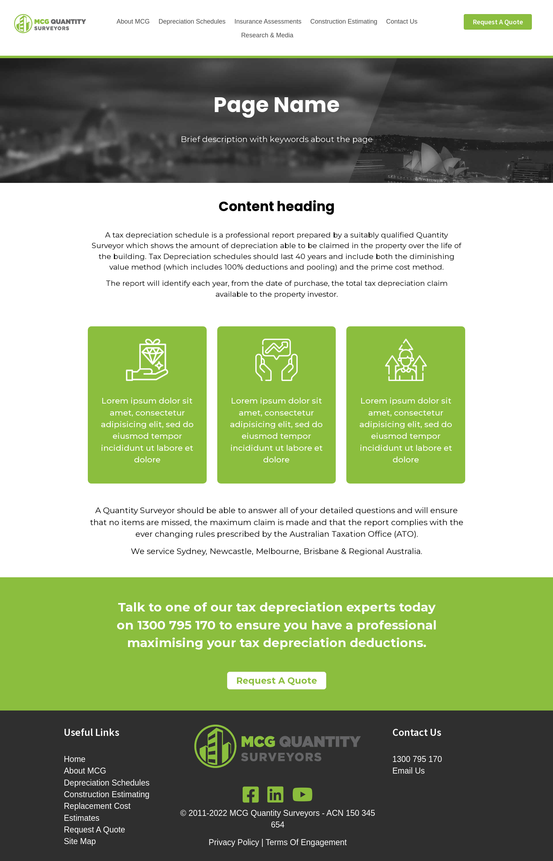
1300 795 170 (417, 759)
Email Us (409, 770)
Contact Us (402, 21)
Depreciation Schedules (192, 21)
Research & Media (267, 35)
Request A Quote (94, 829)
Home (74, 759)
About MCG (133, 21)
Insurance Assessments (268, 21)
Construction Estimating (343, 21)
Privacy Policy (234, 842)
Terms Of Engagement (306, 842)
